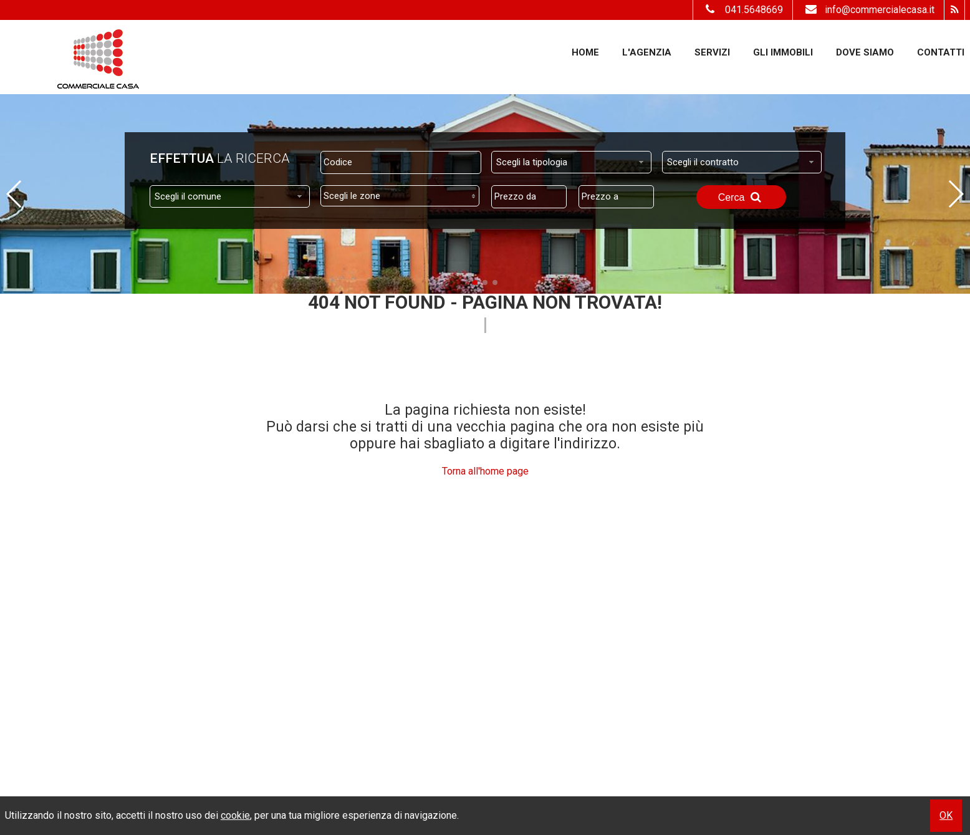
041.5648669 (754, 10)
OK (946, 815)
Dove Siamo (865, 52)
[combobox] (571, 162)
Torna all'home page (485, 471)
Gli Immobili (783, 52)
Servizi (712, 52)
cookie (235, 815)
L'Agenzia (646, 52)
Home (585, 52)
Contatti (940, 52)
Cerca (741, 197)
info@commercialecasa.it (868, 10)
